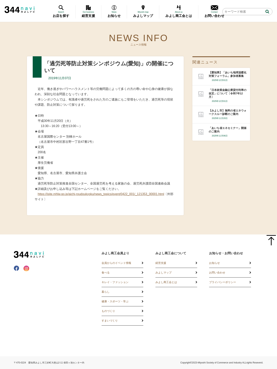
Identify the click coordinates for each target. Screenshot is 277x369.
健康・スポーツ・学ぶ (115, 301)
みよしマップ (163, 272)
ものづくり (108, 310)
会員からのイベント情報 (116, 262)
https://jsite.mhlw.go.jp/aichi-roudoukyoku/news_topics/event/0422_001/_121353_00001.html (101, 194)
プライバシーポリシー (222, 282)
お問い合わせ (217, 272)
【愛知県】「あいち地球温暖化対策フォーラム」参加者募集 (227, 74)
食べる (106, 272)
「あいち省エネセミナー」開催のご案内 (227, 129)
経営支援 (160, 262)
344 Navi (20, 9)
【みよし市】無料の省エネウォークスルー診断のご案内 (227, 112)
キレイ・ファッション (115, 282)
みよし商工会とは (166, 282)
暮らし (106, 291)
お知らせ (214, 262)
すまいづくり (110, 320)
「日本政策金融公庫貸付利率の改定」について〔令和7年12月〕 (227, 93)
